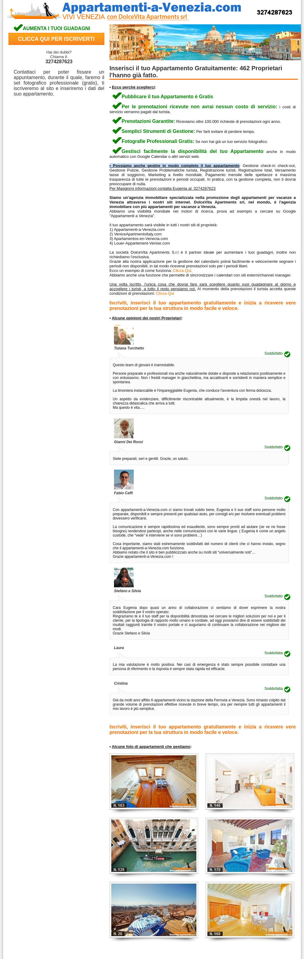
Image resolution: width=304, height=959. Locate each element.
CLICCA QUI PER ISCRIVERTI (56, 39)
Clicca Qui (182, 270)
